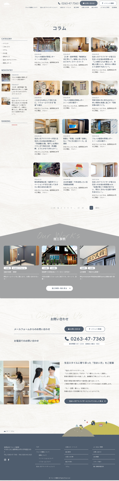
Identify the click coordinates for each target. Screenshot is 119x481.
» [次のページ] (91, 208)
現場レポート (7, 63)
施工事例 (68, 453)
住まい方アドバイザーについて (45, 467)
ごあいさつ (6, 47)
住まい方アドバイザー (10, 60)
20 (83, 208)
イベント (6, 44)
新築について (43, 456)
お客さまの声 (69, 457)
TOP (37, 448)
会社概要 (96, 457)
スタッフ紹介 (97, 462)
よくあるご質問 (98, 448)
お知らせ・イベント (71, 448)
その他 (5, 54)
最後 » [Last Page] (97, 208)
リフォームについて (45, 462)
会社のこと (6, 57)
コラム (5, 50)
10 (78, 208)
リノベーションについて (46, 459)
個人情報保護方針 (98, 467)
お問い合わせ (97, 453)
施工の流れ (68, 462)
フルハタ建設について (42, 453)
